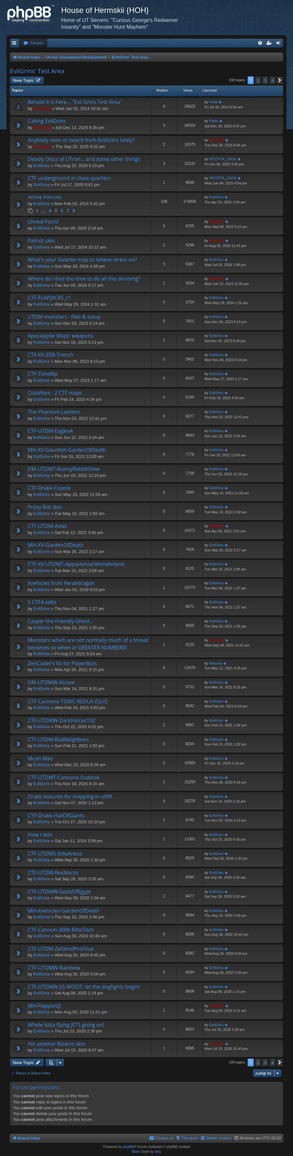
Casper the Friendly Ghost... (61, 621)
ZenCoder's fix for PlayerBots (62, 663)
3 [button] (265, 80)
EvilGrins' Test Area (37, 71)
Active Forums (44, 197)
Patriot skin (41, 240)
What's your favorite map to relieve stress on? (82, 259)
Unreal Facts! (43, 221)
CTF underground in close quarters (69, 178)
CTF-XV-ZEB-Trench (50, 354)
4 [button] (272, 80)
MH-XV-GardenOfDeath (56, 544)
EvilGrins (41, 165)
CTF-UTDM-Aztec (48, 525)
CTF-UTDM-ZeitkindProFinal (61, 948)
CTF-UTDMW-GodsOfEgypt (59, 891)
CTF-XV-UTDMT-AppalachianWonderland (76, 564)
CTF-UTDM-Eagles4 (50, 430)
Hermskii (42, 108)
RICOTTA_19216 (222, 159)
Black (136, 1151)
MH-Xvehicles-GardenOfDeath (63, 910)
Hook (213, 102)
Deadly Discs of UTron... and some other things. (84, 159)
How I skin (40, 834)
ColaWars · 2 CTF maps (55, 392)
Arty (158, 1151)
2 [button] (258, 80)
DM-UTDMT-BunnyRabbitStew (63, 468)
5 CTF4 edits (42, 602)
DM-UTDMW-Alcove (51, 682)
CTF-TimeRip (43, 373)
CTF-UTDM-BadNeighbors (58, 739)
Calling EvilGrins (47, 120)
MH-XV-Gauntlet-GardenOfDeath (67, 449)
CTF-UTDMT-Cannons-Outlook (63, 777)
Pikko (213, 121)
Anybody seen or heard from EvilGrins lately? (81, 139)
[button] (280, 80)
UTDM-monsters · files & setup (64, 316)
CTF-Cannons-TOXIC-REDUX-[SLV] (67, 701)
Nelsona (215, 663)
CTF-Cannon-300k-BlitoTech (61, 929)
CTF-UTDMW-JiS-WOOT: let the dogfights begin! (84, 986)
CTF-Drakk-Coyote (49, 487)
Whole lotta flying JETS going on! (66, 1024)
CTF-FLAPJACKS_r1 (49, 297)
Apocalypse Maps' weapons (60, 335)
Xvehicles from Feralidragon (61, 583)
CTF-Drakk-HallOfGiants (56, 815)
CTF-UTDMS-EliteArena (55, 853)
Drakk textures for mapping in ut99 (70, 796)
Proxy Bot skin (45, 506)
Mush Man (40, 758)
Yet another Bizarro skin (56, 1043)
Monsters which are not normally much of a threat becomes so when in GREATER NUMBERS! (88, 644)
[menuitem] (33, 43)
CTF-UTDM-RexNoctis (53, 872)
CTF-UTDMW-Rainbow (54, 967)
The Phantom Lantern (54, 411)
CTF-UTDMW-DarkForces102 (61, 720)
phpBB (128, 1147)
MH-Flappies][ (44, 1005)
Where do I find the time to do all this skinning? (84, 278)
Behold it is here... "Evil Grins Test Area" (75, 101)
